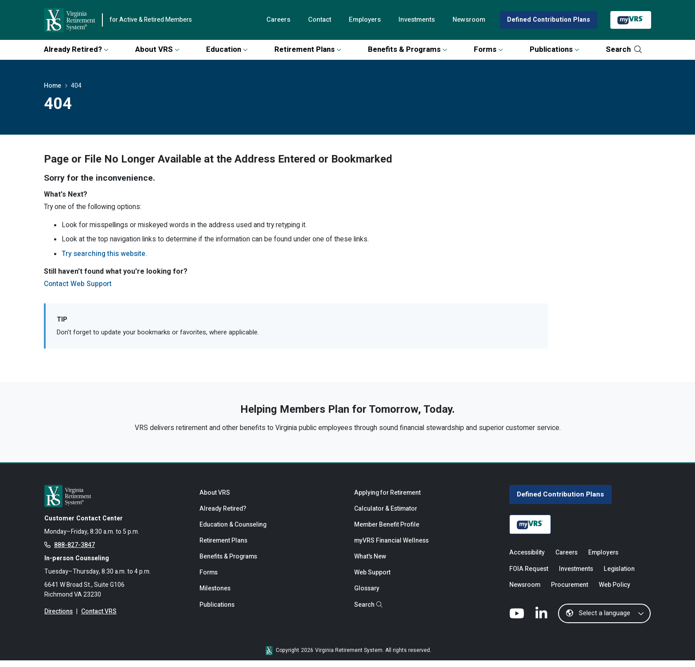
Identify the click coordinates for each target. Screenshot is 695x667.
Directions (58, 619)
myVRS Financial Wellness (392, 546)
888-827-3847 (74, 550)
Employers (358, 20)
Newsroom (466, 20)
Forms (488, 49)
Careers (268, 20)
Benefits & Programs (407, 49)
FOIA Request (529, 574)
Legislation (620, 574)
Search (624, 49)
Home (52, 86)
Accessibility (527, 558)
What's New (370, 563)
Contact (311, 20)
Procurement (571, 591)
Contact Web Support (78, 286)
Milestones (215, 596)
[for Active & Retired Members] (115, 500)
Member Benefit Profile (388, 530)
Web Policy (618, 591)
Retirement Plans (307, 49)
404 (76, 86)
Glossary (367, 596)
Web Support (373, 580)
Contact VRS (100, 619)
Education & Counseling (234, 530)
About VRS (157, 49)
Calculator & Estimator (387, 513)
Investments (412, 20)
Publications (554, 49)
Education (227, 49)
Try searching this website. (105, 256)
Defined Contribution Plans (547, 19)
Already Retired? (76, 49)
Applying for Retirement (388, 497)
